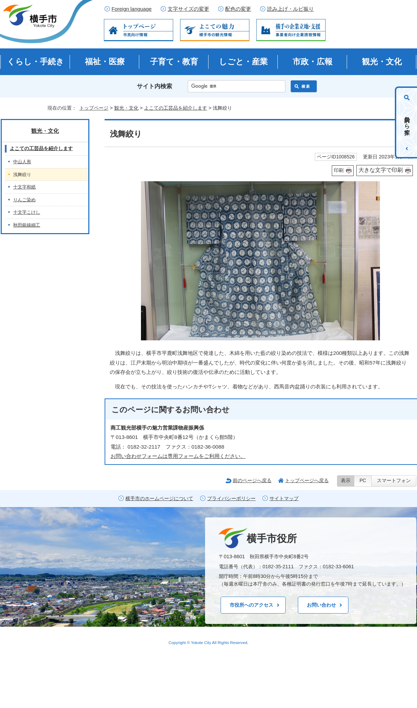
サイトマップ (284, 498)
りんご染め (24, 199)
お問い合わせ (321, 605)
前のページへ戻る (252, 480)
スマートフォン (394, 480)
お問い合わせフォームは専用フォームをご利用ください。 (178, 456)
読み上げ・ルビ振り (290, 9)
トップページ (93, 108)
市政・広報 (312, 61)
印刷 (339, 170)
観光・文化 (382, 61)
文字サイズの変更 (188, 9)
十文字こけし (26, 212)
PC (363, 480)
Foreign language (132, 9)
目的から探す (407, 122)
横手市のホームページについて (159, 498)
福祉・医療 (105, 61)
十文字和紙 (24, 187)
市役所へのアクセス (251, 605)
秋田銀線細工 (26, 225)
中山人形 (22, 161)
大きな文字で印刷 (380, 170)
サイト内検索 (154, 86)
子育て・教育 (174, 61)
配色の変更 (238, 9)
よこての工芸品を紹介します (175, 108)
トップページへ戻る (307, 480)
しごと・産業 (243, 61)
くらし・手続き (35, 61)
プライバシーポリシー (231, 498)
